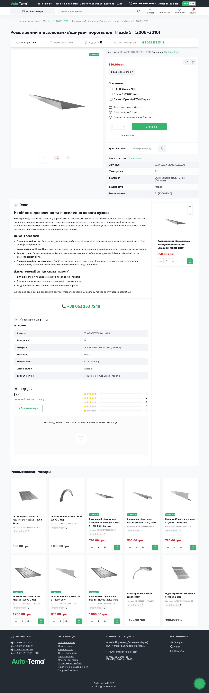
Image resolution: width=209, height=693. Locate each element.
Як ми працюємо (67, 652)
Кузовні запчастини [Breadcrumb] (29, 21)
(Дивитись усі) (136, 158)
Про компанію (44, 3)
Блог (119, 3)
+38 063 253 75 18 (153, 42)
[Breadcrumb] (14, 21)
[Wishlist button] (186, 62)
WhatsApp (179, 651)
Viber (177, 646)
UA (192, 3)
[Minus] (112, 127)
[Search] (138, 11)
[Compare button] (193, 62)
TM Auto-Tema (171, 52)
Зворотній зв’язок (68, 670)
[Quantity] (118, 127)
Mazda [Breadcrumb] (46, 21)
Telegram (179, 642)
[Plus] (124, 127)
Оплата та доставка (91, 3)
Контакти (109, 3)
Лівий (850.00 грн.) (124, 89)
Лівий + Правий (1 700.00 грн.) (131, 99)
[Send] (162, 148)
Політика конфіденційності (73, 666)
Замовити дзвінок (168, 3)
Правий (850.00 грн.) (125, 94)
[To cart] (190, 261)
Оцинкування (65, 645)
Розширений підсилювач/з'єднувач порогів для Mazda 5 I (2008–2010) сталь (104, 522)
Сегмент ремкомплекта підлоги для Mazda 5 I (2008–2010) (28, 519)
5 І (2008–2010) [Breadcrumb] (61, 21)
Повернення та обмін (66, 3)
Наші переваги (66, 642)
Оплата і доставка (68, 659)
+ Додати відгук (28, 408)
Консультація (127, 135)
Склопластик (65, 649)
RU (186, 3)
